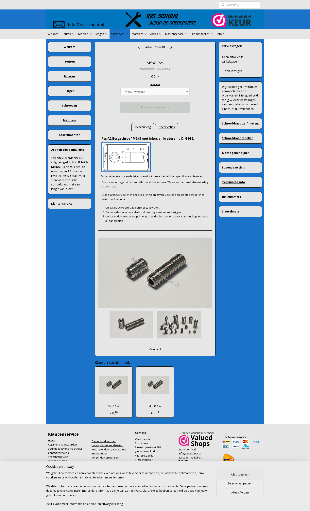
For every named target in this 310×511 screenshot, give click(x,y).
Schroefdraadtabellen (237, 138)
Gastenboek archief (104, 441)
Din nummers (231, 197)
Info (221, 34)
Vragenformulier (58, 457)
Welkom (53, 34)
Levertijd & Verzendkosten (107, 445)
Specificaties (167, 127)
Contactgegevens (58, 453)
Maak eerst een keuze (155, 107)
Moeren (85, 34)
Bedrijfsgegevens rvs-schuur (65, 448)
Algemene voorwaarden (62, 444)
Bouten (68, 34)
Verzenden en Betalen (105, 457)
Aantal (155, 85)
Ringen (101, 34)
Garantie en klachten (104, 461)
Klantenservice (176, 34)
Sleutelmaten (231, 211)
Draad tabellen (202, 34)
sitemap (138, 497)
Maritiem (139, 34)
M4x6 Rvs (113, 406)
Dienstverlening (57, 461)
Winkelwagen (233, 71)
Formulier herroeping (60, 465)
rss (146, 497)
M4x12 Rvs (155, 406)
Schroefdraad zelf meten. (240, 123)
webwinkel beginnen (162, 497)
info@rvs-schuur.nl (190, 453)
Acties (156, 34)
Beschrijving (142, 127)
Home (51, 440)
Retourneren (99, 453)
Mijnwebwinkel (196, 497)
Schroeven (120, 34)
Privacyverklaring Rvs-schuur (109, 449)
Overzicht (155, 349)
